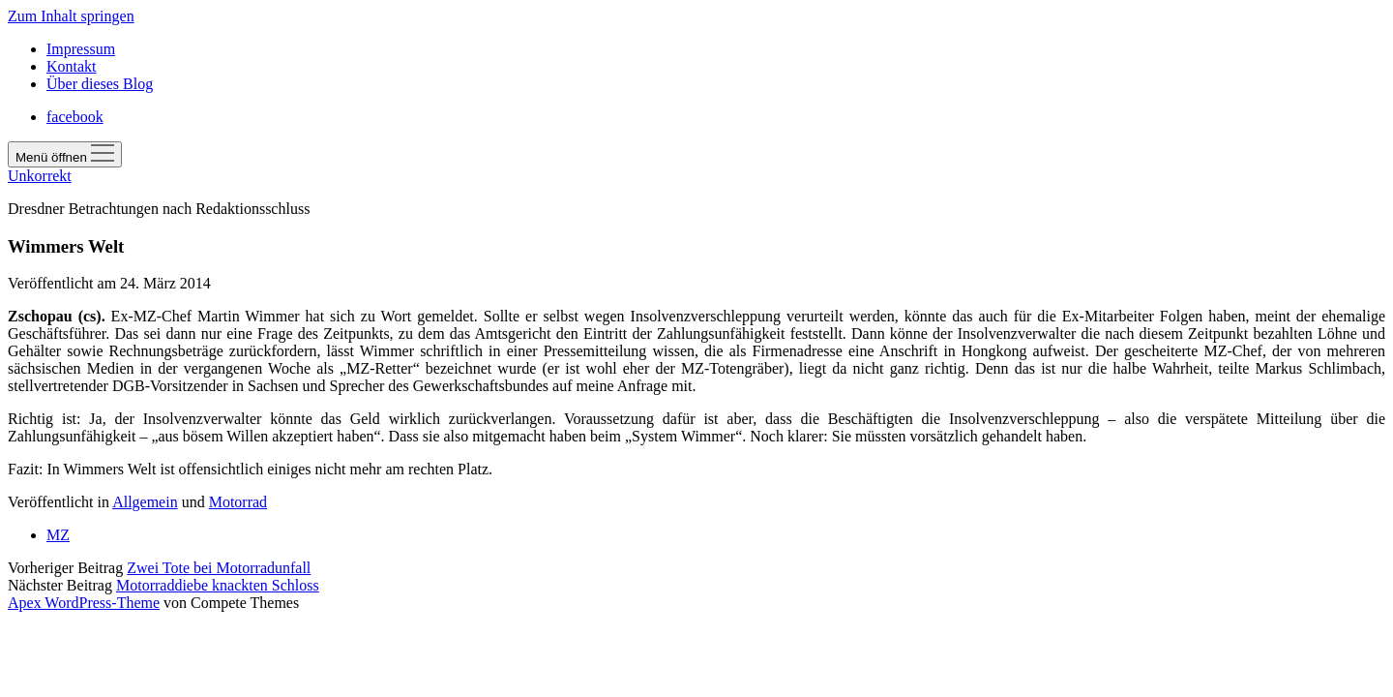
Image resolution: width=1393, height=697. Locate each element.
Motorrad (238, 502)
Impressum (80, 49)
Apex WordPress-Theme (84, 602)
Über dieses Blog (99, 84)
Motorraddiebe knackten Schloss (217, 585)
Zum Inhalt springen (71, 16)
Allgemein (145, 502)
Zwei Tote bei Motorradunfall (219, 568)
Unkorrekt (40, 175)
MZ (58, 535)
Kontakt (71, 66)
